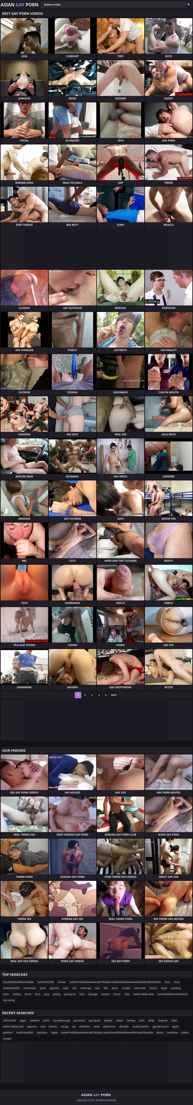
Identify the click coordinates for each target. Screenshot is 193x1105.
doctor (28, 994)
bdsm (6, 994)
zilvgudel (162, 1020)
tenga (151, 1020)
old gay (65, 1026)
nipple (164, 988)
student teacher (140, 1026)
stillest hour (109, 1026)
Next (114, 694)
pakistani (8, 1032)
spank (43, 988)
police (46, 1020)
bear (97, 988)
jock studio (79, 1020)
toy (73, 1026)
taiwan (119, 1020)
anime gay (85, 988)
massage (93, 994)
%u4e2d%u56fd (11, 988)
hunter (117, 994)
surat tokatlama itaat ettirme (172, 994)
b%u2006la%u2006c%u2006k (18, 982)
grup (46, 994)
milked (184, 1032)
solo (74, 988)
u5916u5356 (9, 1020)
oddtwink (34, 1020)
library (160, 1032)
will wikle (124, 1026)
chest (174, 1020)
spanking (175, 988)
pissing (56, 994)
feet (106, 988)
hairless (53, 1026)
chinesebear (29, 988)
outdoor (105, 994)
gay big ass (70, 994)
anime (114, 988)
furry (167, 982)
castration (42, 1032)
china (176, 982)
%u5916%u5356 (45, 982)
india (126, 994)
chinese (62, 982)
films (37, 994)
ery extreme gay (61, 1020)
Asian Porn (20, 5)
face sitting (9, 1000)
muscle (153, 988)
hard (81, 994)
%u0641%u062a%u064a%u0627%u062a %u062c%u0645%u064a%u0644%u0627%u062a (115, 982)
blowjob (108, 1020)
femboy (17, 994)
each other (140, 988)
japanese (54, 988)
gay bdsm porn (160, 1026)
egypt (23, 1020)
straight (7, 1038)
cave (42, 1026)
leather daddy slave (143, 994)
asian (66, 988)
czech (142, 1020)
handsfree (172, 1032)
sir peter (126, 988)
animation (84, 1026)
